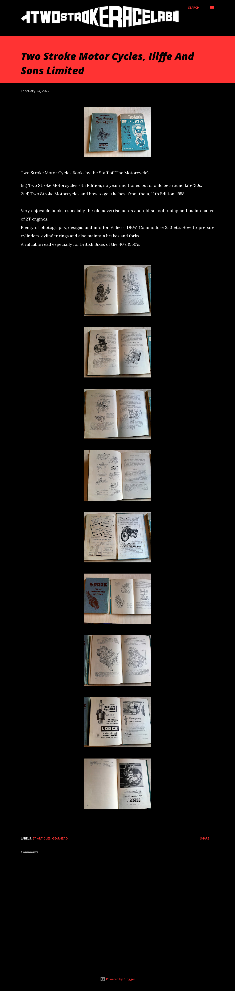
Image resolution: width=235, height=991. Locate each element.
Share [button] (204, 838)
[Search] (193, 7)
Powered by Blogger (117, 979)
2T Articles (41, 838)
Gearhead (60, 838)
